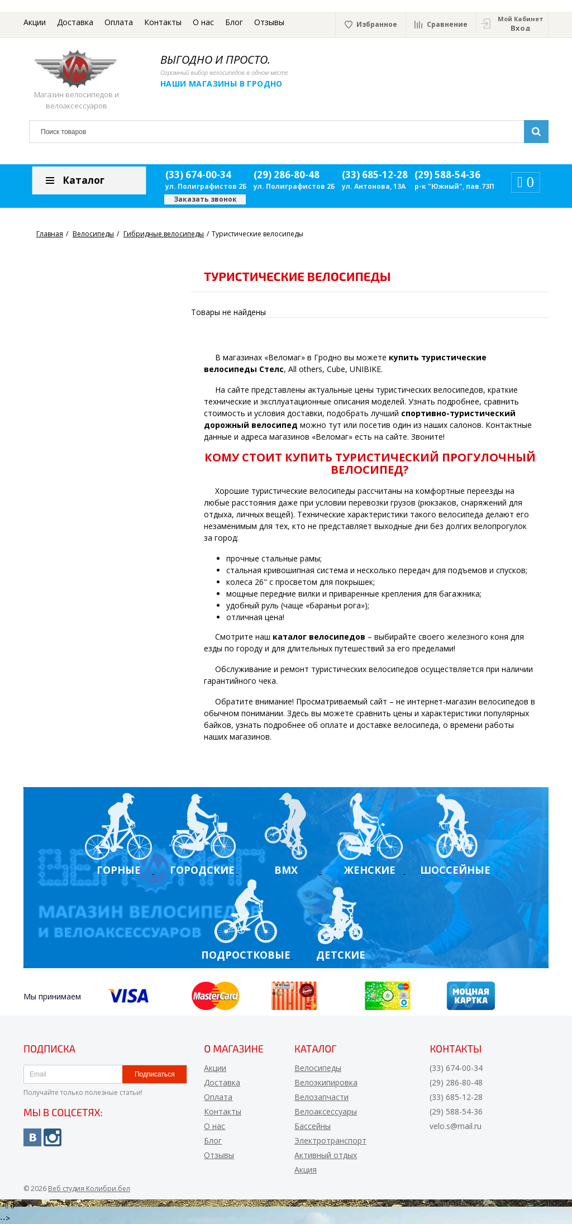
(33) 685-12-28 (375, 174)
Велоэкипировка (326, 1082)
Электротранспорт (330, 1140)
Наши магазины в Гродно (221, 83)
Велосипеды (317, 1068)
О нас (203, 22)
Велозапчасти (321, 1097)
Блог (234, 22)
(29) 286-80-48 (287, 174)
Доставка (75, 22)
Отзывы (269, 22)
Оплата (118, 22)
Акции (34, 22)
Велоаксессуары (325, 1111)
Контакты (163, 22)
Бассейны (312, 1126)
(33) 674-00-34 (198, 174)
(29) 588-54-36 (447, 174)
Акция (305, 1169)
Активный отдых (325, 1155)
